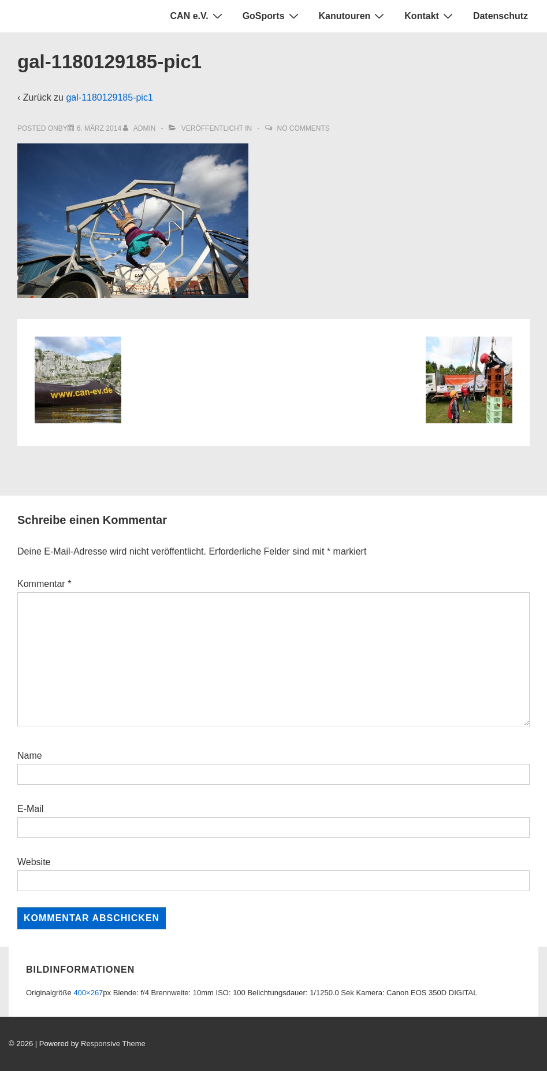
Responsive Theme (113, 1043)
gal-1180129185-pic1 (109, 97)
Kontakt (430, 16)
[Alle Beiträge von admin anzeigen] (140, 128)
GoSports (272, 16)
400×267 (88, 992)
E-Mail (30, 809)
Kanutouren (353, 16)
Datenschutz (500, 16)
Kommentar (44, 584)
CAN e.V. (197, 16)
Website (34, 862)
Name (29, 755)
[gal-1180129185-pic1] (99, 128)
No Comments (303, 128)
